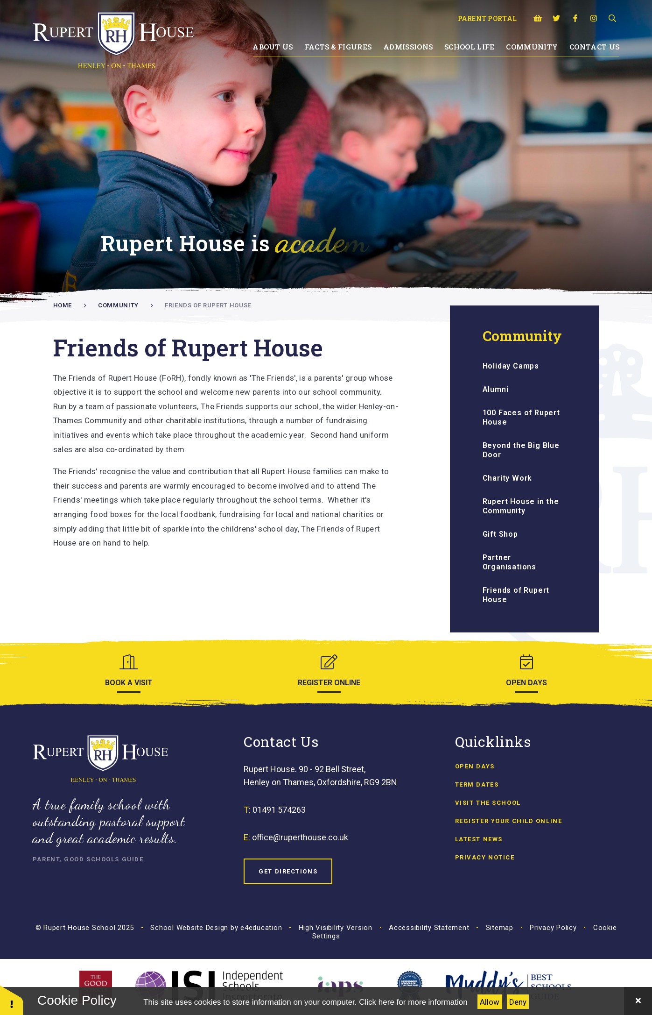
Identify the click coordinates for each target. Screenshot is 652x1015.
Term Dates (477, 784)
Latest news (479, 839)
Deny (517, 1002)
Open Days (475, 766)
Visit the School (488, 802)
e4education (261, 927)
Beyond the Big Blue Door (521, 450)
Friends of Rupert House (208, 305)
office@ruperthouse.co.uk (300, 837)
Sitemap (499, 927)
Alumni (496, 389)
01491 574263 (279, 810)
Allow (489, 1002)
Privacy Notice (485, 857)
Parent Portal (487, 18)
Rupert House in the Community (521, 506)
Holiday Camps (511, 366)
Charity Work (508, 478)
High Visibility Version (335, 927)
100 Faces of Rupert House (521, 417)
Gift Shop (500, 534)
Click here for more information (413, 1002)
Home (62, 305)
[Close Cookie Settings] (638, 1001)
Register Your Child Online (508, 820)
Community (118, 305)
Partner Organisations (509, 562)
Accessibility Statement (429, 927)
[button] (11, 1000)
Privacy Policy (553, 927)
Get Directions (288, 871)
